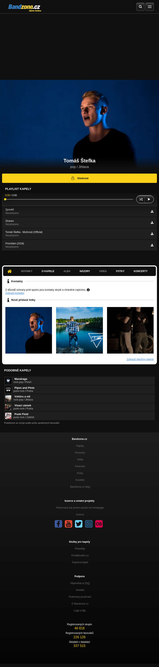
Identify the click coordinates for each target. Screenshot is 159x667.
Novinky (27, 271)
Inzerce (80, 514)
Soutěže (79, 480)
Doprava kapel (80, 562)
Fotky (120, 271)
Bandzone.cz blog (80, 486)
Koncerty (141, 271)
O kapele (48, 271)
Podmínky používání (80, 596)
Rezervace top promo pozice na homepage (80, 507)
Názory (85, 271)
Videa (103, 271)
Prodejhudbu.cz (80, 555)
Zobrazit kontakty (14, 293)
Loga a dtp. (80, 610)
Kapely (80, 445)
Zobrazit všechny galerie (140, 359)
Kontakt (80, 590)
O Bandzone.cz (79, 603)
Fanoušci (80, 466)
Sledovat (80, 178)
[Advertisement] (79, 45)
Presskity (80, 548)
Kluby (80, 473)
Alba (67, 271)
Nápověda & (80, 583)
